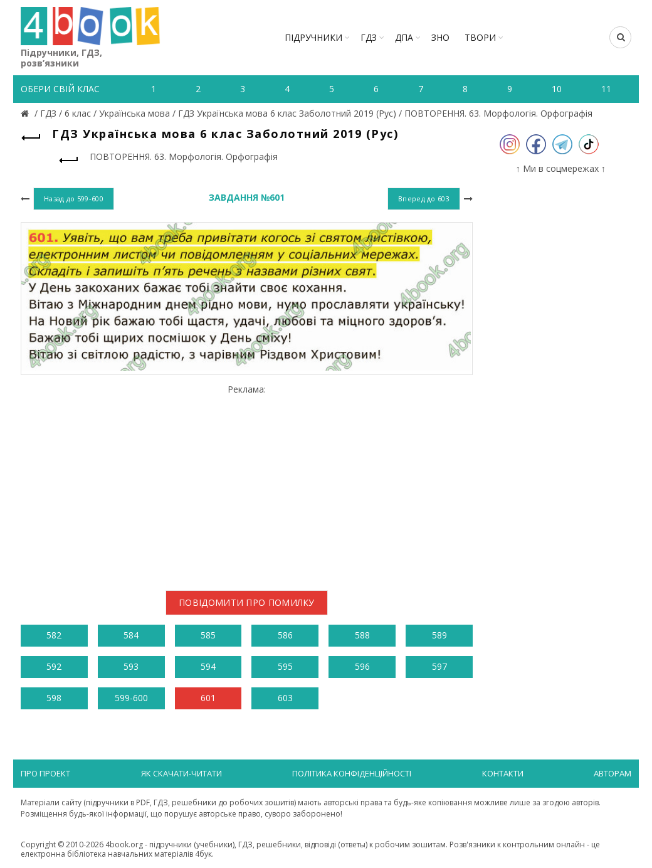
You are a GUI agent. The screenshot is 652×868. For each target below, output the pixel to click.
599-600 (131, 698)
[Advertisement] (247, 483)
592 (53, 666)
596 (362, 666)
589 (439, 635)
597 (439, 666)
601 (208, 698)
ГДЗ (368, 37)
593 (131, 666)
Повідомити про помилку (247, 602)
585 (208, 635)
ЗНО (440, 37)
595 (285, 666)
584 (131, 635)
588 (362, 635)
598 (53, 698)
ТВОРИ (480, 37)
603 (285, 698)
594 (208, 666)
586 (285, 635)
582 (53, 635)
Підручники (313, 37)
